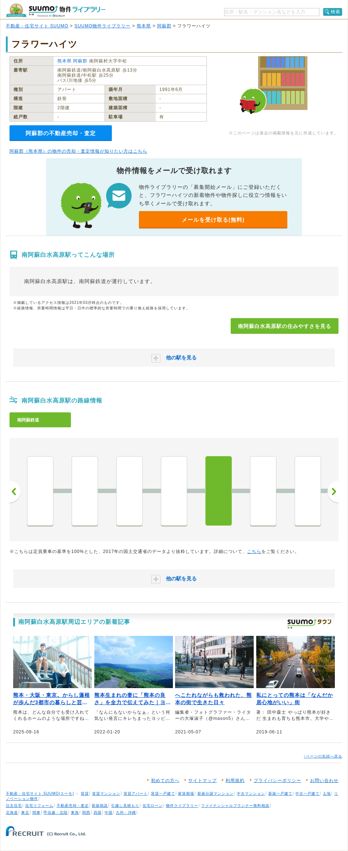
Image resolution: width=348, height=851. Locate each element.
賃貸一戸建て (163, 793)
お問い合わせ (324, 780)
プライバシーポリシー (277, 780)
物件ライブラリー (182, 806)
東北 (25, 812)
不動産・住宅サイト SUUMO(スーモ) (40, 793)
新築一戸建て (280, 793)
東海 (75, 812)
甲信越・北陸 (56, 812)
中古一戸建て (307, 793)
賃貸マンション (106, 793)
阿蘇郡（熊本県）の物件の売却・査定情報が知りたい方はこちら (78, 151)
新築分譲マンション (215, 793)
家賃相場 (186, 793)
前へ (15, 491)
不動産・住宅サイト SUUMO (37, 25)
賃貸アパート (136, 793)
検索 (335, 11)
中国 (109, 812)
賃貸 (85, 793)
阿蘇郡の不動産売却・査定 (61, 133)
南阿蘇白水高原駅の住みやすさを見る (284, 326)
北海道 (12, 812)
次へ (333, 491)
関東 (37, 812)
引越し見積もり (125, 806)
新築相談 (100, 806)
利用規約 (235, 780)
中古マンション (251, 793)
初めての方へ (165, 780)
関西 (86, 812)
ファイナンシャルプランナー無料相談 (235, 806)
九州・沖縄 (126, 812)
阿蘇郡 (164, 25)
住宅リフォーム (39, 806)
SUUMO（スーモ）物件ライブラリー (55, 10)
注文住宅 (14, 806)
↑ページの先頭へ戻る (323, 756)
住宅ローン (153, 806)
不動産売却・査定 (73, 806)
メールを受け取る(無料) (213, 220)
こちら (254, 551)
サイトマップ (202, 780)
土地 (327, 793)
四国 (98, 812)
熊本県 (144, 25)
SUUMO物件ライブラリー (103, 25)
